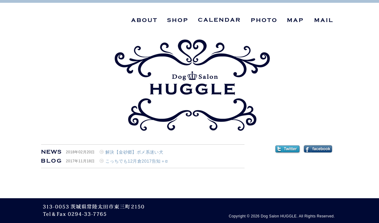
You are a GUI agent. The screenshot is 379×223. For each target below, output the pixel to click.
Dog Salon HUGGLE (278, 216)
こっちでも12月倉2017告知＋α (136, 161)
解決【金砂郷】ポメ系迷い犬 (134, 152)
